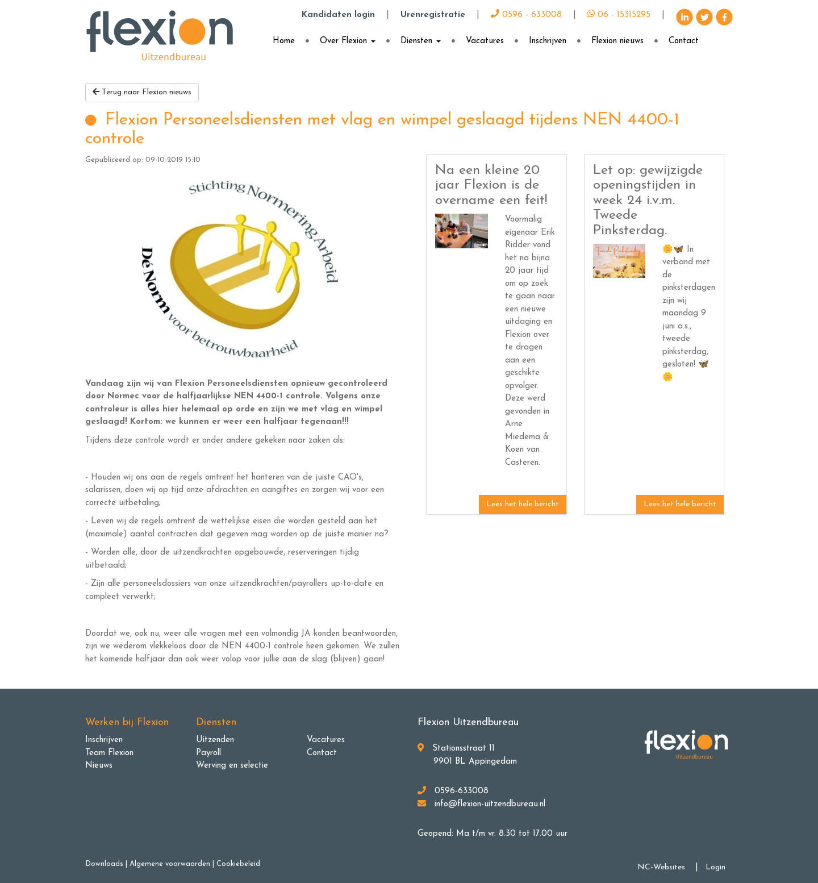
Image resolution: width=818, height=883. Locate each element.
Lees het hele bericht (522, 504)
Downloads (104, 864)
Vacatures (485, 41)
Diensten (420, 41)
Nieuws (98, 765)
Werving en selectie (232, 765)
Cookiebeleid (238, 864)
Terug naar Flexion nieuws (142, 92)
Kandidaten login (338, 15)
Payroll (208, 753)
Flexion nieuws (617, 41)
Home (284, 41)
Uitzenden (215, 740)
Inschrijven (547, 41)
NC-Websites (661, 867)
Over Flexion (347, 41)
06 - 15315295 (618, 15)
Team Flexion (109, 753)
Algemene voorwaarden (170, 864)
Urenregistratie (432, 15)
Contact (684, 41)
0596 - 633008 (526, 15)
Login (715, 867)
